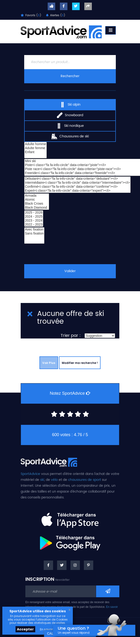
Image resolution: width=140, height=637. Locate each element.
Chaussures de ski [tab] (70, 136)
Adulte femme (35, 148)
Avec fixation (34, 229)
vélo (54, 479)
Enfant (35, 152)
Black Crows (36, 204)
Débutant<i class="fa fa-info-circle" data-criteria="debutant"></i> (77, 179)
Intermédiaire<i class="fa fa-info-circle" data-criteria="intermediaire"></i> (77, 183)
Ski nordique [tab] (70, 125)
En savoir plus (50, 629)
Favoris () (31, 15)
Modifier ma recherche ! (80, 363)
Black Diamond (36, 208)
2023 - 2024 (33, 221)
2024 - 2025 (33, 217)
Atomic (36, 200)
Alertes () (55, 15)
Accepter (25, 629)
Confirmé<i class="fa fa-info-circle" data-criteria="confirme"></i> (77, 187)
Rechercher (70, 76)
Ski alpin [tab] (70, 104)
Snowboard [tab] (70, 115)
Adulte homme (35, 144)
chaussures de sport (84, 479)
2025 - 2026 (33, 213)
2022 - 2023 (33, 225)
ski (42, 479)
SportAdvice (30, 474)
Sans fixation (34, 233)
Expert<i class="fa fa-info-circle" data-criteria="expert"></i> (77, 191)
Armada (36, 196)
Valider (70, 271)
